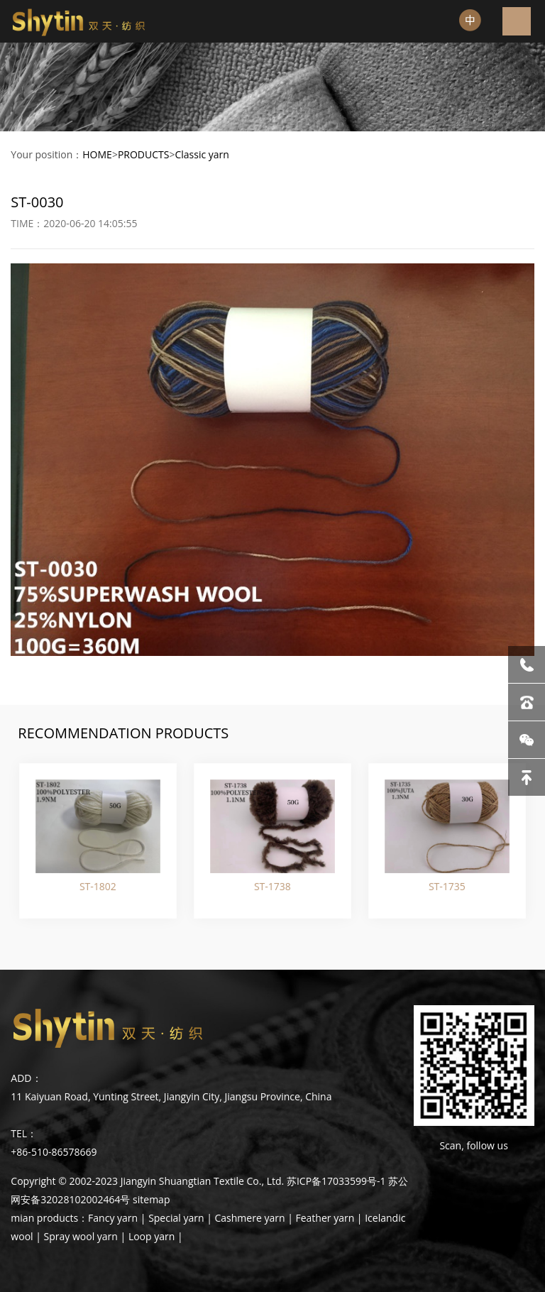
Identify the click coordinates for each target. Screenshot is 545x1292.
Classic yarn (202, 154)
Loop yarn (151, 1236)
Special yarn (176, 1218)
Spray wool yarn (81, 1236)
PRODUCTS (144, 154)
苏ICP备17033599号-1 (336, 1181)
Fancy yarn (113, 1218)
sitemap (151, 1199)
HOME (97, 154)
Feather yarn (324, 1218)
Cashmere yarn (250, 1218)
